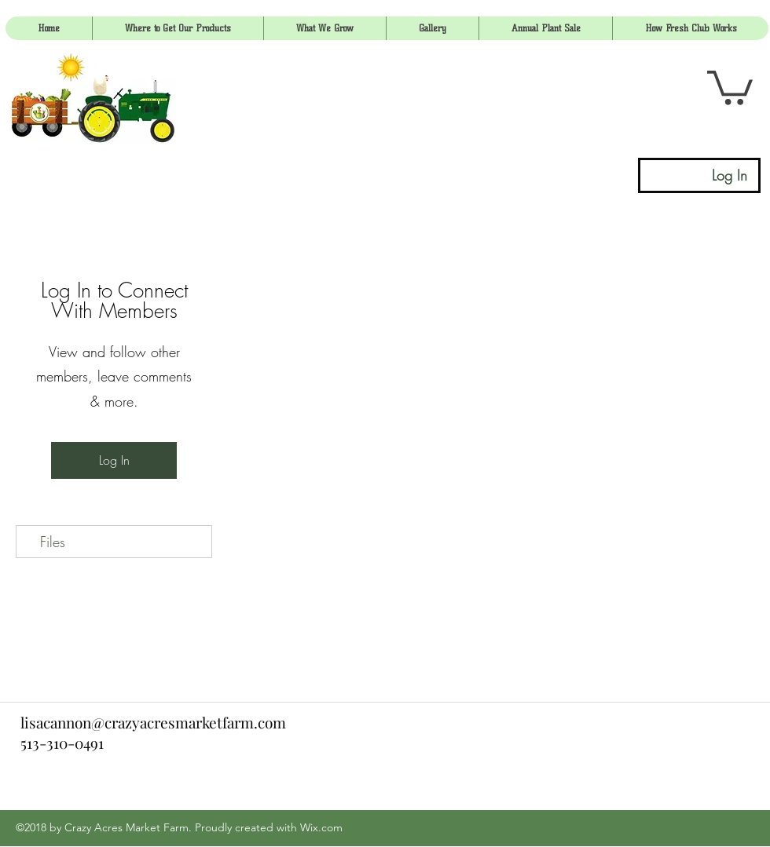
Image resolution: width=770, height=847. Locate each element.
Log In (114, 460)
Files (52, 541)
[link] (730, 86)
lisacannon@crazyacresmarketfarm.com (153, 722)
